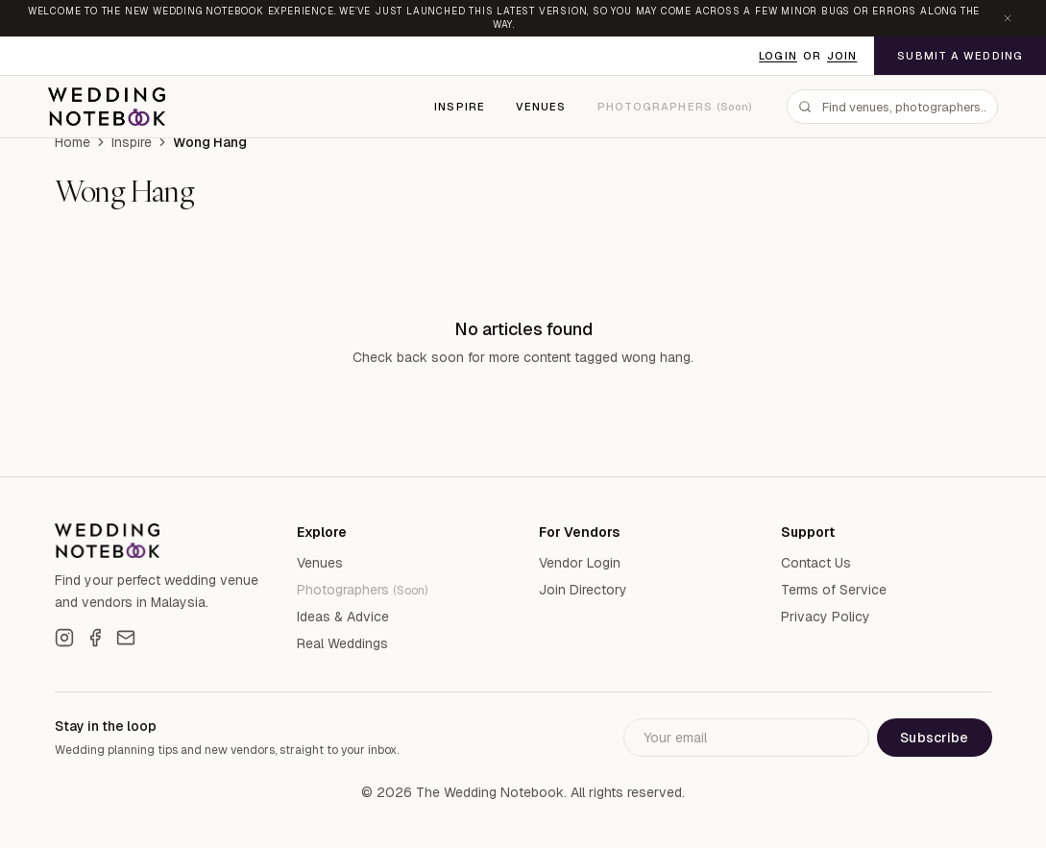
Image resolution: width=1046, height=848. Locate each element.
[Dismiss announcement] (1007, 18)
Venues (541, 106)
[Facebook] (95, 637)
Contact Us (816, 562)
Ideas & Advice (343, 616)
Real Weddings (342, 643)
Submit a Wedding (960, 55)
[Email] (125, 637)
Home (72, 142)
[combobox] (892, 106)
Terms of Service (834, 589)
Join (842, 55)
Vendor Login (579, 562)
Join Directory (583, 589)
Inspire (459, 106)
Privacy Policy (825, 616)
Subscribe (934, 737)
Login (778, 55)
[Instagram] (64, 637)
